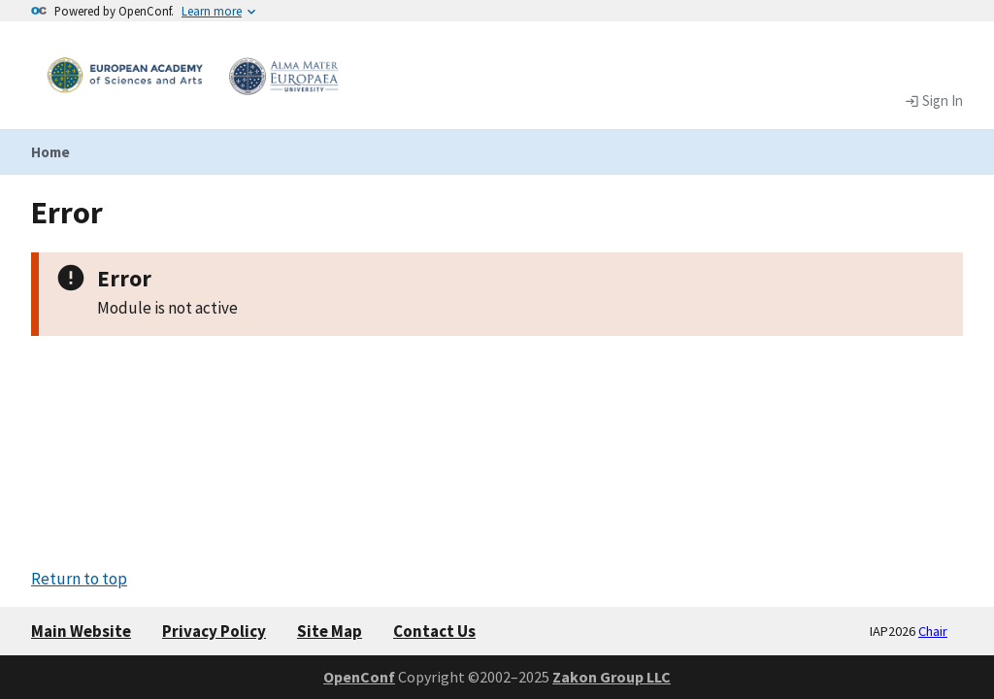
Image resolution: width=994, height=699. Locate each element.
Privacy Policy (214, 631)
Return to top (79, 578)
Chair (932, 631)
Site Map (329, 631)
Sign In (934, 101)
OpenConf (359, 676)
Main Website (81, 631)
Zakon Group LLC (611, 676)
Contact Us (434, 631)
